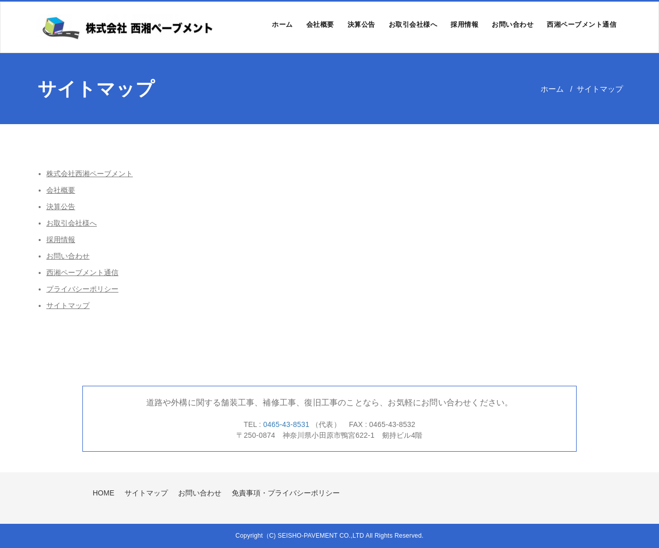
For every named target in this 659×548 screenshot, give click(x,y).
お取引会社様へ (413, 24)
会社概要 (320, 24)
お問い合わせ (512, 24)
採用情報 (464, 24)
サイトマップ (68, 305)
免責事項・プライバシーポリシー (286, 493)
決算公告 (361, 24)
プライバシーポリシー (82, 289)
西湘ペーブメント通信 (581, 24)
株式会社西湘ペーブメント (89, 173)
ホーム (282, 24)
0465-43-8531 (287, 424)
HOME (103, 493)
